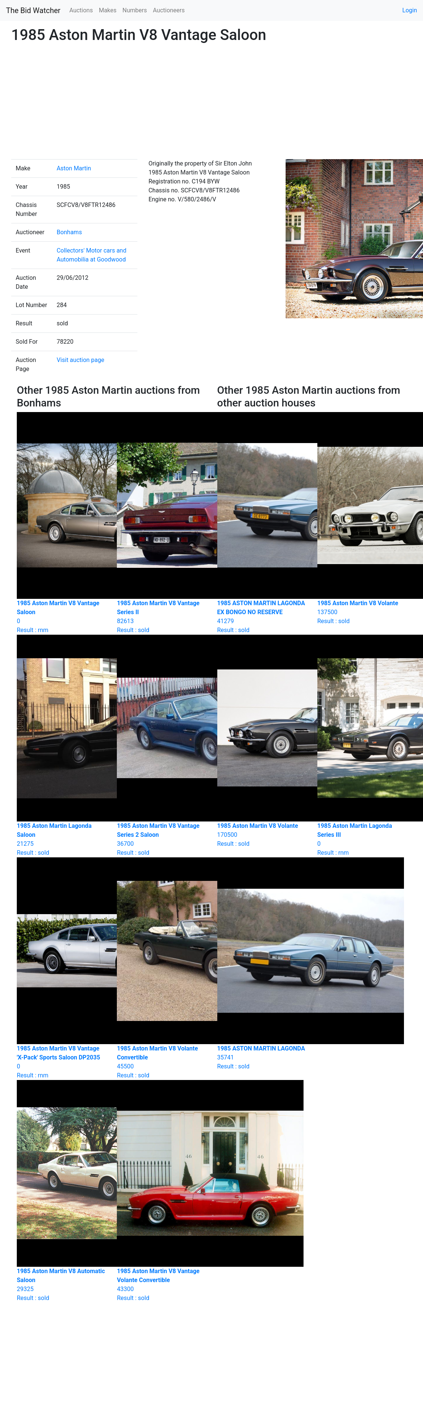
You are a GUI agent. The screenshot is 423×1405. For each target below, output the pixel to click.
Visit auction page (81, 359)
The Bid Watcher (33, 10)
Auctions (81, 10)
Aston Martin (74, 168)
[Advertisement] (211, 103)
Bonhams (69, 232)
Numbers (134, 10)
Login (409, 10)
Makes (107, 10)
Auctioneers (168, 10)
